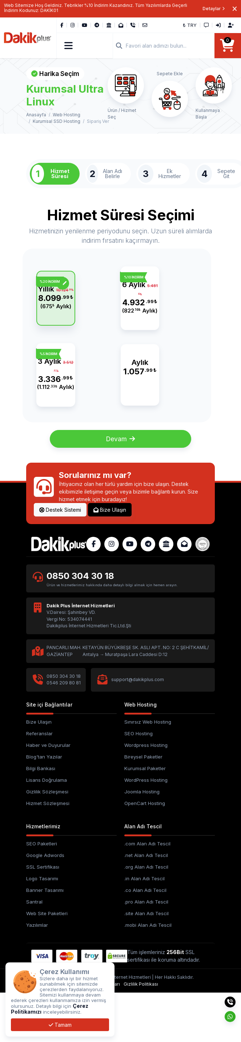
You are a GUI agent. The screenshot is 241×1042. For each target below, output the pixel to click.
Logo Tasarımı (42, 928)
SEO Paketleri (41, 894)
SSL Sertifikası (42, 917)
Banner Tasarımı (45, 940)
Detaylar (213, 8)
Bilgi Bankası (40, 818)
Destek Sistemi (60, 559)
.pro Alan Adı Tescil (146, 951)
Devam (120, 488)
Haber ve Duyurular (48, 795)
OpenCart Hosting (144, 853)
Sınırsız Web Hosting (147, 772)
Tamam (60, 1025)
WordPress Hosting (146, 830)
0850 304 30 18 (81, 625)
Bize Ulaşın (109, 559)
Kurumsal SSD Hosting (56, 121)
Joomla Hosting (142, 841)
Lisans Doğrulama (46, 830)
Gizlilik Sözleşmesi (47, 841)
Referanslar (39, 783)
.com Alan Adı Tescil (147, 894)
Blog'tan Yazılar (44, 806)
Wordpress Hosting (146, 795)
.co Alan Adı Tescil (145, 940)
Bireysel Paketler (143, 806)
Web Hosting (66, 115)
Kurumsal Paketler (145, 818)
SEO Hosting (138, 783)
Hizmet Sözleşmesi (47, 853)
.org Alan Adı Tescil (146, 917)
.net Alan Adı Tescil (146, 905)
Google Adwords (45, 905)
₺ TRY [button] (190, 25)
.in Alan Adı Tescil (144, 928)
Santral (34, 951)
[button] (69, 46)
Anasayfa (36, 115)
